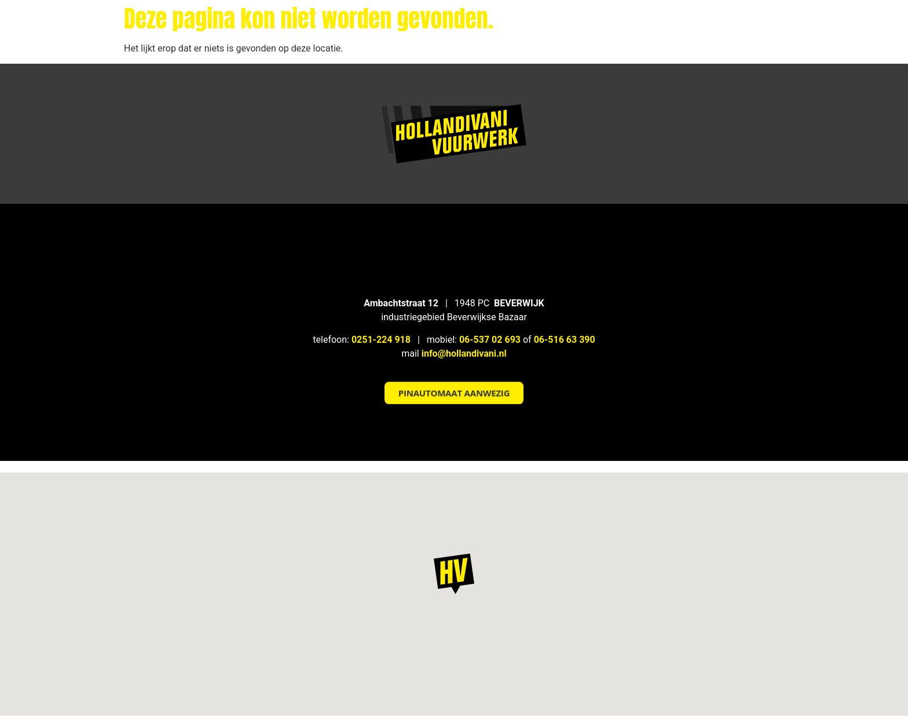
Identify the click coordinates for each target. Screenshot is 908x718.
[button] (454, 380)
